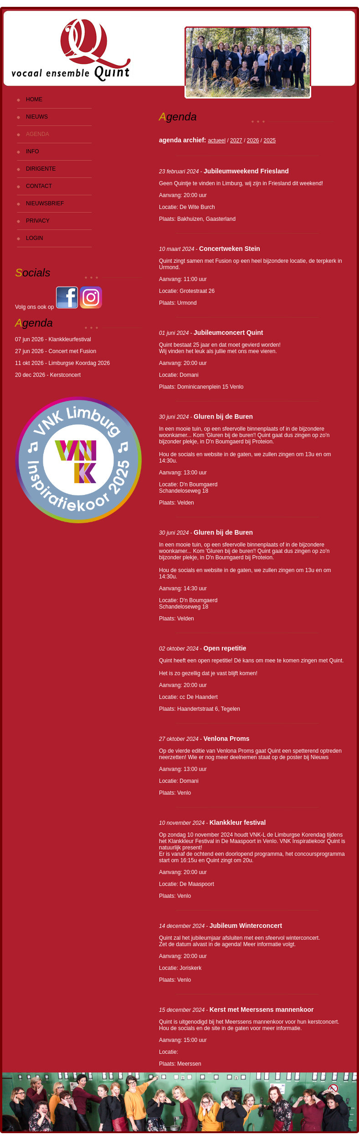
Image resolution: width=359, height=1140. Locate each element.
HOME (34, 99)
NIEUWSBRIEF (45, 203)
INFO (32, 151)
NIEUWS (37, 117)
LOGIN (34, 238)
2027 (236, 140)
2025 (270, 140)
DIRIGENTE (41, 169)
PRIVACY (38, 221)
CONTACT (39, 186)
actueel (217, 140)
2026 (253, 140)
